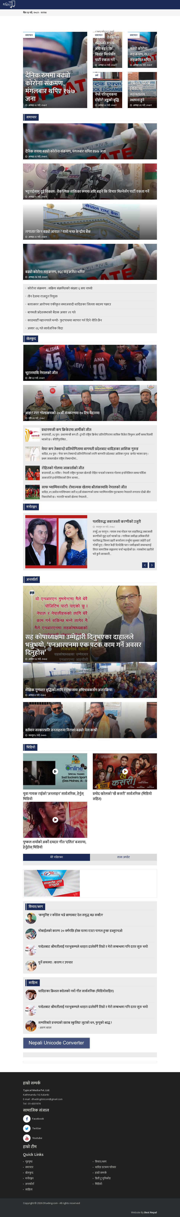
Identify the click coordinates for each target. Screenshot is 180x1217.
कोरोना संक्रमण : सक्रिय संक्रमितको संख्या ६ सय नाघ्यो (60, 288)
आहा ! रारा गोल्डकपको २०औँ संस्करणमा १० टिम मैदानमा (62, 413)
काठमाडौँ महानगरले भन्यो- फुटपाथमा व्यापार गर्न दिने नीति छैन (65, 320)
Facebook (33, 1118)
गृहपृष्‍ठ (29, 1161)
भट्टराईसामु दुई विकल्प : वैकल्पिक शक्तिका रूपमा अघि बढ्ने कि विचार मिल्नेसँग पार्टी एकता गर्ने (107, 46)
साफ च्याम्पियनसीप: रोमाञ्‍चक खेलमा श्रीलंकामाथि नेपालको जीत (84, 487)
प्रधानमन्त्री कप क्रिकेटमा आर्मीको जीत (66, 430)
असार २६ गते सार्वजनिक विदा (45, 328)
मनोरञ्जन (29, 1178)
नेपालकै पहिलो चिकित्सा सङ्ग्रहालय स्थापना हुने (140, 91)
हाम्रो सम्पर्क (101, 1173)
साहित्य (29, 1189)
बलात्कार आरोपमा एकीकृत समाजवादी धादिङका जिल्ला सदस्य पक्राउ (69, 304)
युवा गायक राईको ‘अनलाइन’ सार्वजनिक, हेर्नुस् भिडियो (53, 796)
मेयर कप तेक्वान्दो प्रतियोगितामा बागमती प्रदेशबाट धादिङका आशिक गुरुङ (90, 449)
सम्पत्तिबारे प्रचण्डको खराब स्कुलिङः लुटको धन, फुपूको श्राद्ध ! (75, 1023)
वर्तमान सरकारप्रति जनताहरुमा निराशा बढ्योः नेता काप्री (61, 730)
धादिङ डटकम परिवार (105, 1167)
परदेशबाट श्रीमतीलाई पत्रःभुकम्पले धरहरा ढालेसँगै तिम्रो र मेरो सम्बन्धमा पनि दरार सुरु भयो (93, 947)
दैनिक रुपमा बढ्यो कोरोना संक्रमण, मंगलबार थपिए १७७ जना (50, 87)
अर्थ (96, 75)
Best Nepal (150, 1212)
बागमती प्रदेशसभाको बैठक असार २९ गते (51, 312)
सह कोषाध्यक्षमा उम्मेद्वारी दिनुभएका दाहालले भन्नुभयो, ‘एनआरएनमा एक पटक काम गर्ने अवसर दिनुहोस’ (83, 645)
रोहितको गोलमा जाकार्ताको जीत (63, 468)
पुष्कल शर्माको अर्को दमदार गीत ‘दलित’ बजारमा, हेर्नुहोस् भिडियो (54, 844)
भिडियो (98, 1184)
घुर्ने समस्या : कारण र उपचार (55, 962)
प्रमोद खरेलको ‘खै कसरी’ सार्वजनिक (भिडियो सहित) (122, 796)
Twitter (32, 1128)
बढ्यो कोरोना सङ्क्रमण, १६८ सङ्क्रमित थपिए (140, 54)
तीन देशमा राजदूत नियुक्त (43, 296)
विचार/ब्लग (101, 1161)
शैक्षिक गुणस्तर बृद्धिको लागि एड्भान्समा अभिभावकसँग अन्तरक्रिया (68, 690)
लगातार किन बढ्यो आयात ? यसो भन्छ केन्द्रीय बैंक (58, 232)
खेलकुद (29, 1173)
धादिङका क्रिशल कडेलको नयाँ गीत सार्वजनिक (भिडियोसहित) (76, 991)
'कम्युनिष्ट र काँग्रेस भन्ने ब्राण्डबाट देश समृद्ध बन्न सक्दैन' (70, 915)
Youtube (32, 1138)
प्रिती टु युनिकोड (103, 1178)
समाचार (29, 35)
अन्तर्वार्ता (29, 1184)
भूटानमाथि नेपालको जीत (41, 373)
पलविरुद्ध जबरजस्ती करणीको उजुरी (117, 522)
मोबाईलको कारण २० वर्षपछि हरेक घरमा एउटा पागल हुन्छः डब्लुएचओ (80, 931)
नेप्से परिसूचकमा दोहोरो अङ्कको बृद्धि (107, 97)
